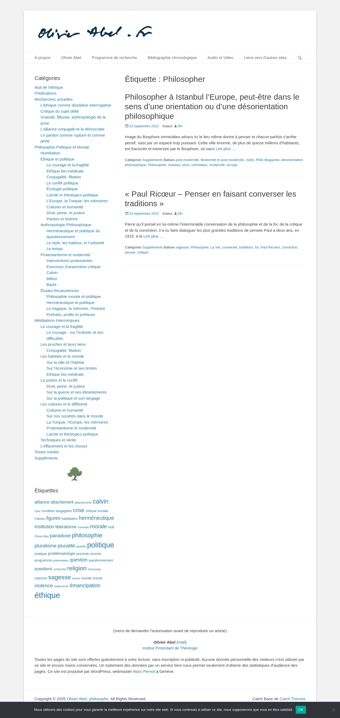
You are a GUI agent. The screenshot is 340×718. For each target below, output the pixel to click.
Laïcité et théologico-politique (72, 195)
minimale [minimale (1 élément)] (83, 527)
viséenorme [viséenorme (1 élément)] (61, 586)
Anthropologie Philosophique (66, 224)
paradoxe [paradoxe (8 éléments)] (60, 535)
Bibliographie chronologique (172, 57)
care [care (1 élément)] (37, 511)
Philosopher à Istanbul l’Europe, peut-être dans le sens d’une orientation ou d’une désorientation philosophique (212, 106)
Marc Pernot (144, 671)
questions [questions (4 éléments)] (43, 569)
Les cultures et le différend (64, 404)
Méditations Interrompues (57, 320)
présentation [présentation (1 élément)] (61, 560)
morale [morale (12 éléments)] (98, 526)
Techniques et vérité (58, 440)
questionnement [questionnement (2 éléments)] (101, 560)
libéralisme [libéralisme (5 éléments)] (65, 526)
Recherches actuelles (54, 99)
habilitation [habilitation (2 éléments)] (69, 519)
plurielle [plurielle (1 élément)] (81, 546)
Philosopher (157, 165)
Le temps (54, 248)
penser (130, 252)
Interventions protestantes (69, 260)
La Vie (215, 247)
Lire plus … (226, 148)
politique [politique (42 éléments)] (100, 545)
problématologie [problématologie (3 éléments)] (61, 553)
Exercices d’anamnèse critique (73, 266)
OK (300, 710)
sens (185, 165)
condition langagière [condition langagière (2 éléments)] (56, 511)
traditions (246, 247)
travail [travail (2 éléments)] (97, 578)
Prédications (46, 93)
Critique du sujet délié (60, 111)
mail (181, 642)
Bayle (51, 284)
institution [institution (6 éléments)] (44, 526)
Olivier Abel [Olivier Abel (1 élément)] (42, 536)
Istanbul (174, 165)
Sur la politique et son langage (73, 398)
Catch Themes (292, 698)
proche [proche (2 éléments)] (96, 554)
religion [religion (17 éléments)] (77, 568)
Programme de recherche (114, 57)
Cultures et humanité (64, 207)
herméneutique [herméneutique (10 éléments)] (96, 518)
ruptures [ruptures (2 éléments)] (41, 578)
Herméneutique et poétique (70, 302)
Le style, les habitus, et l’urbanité (75, 242)
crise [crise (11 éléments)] (78, 510)
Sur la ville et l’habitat (65, 362)
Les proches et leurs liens (63, 344)
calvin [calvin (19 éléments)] (100, 501)
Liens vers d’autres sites (265, 57)
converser (229, 247)
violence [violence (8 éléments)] (44, 585)
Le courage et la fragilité (67, 165)
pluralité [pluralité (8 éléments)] (66, 545)
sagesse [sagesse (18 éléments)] (59, 577)
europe (232, 165)
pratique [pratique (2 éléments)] (41, 554)
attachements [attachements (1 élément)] (83, 502)
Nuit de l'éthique (49, 87)
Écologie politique (62, 189)
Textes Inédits (47, 452)
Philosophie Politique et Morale (62, 147)
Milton (51, 278)
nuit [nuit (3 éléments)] (111, 527)
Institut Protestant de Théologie (169, 648)
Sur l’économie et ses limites (71, 368)
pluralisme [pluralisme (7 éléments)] (46, 545)
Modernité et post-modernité (222, 160)
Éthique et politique (58, 159)
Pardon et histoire (62, 219)
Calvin (52, 272)
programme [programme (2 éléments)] (43, 560)
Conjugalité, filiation (63, 177)
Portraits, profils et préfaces (70, 314)
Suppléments (152, 160)
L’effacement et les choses (64, 446)
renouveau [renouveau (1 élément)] (94, 569)
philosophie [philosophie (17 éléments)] (87, 535)
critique (142, 252)
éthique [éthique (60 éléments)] (47, 595)
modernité (217, 165)
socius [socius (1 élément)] (76, 578)
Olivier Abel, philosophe (87, 698)
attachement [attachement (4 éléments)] (62, 502)
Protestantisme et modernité (66, 254)
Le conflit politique (62, 183)
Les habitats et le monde (62, 356)
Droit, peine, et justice (65, 212)
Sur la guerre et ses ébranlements (76, 392)
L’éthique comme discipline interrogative (76, 105)
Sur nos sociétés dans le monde (74, 416)
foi (257, 247)
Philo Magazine (267, 160)
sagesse (182, 247)
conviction (290, 247)
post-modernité (187, 160)
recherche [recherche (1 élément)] (59, 569)
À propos (42, 57)
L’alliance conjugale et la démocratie (73, 129)
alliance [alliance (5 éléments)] (42, 502)
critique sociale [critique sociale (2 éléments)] (97, 511)
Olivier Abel (71, 57)
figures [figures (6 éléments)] (53, 518)
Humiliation (50, 153)
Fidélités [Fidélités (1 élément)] (40, 518)
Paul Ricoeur (270, 247)
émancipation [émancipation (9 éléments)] (85, 585)
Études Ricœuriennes (60, 290)
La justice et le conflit (59, 380)
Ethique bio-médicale (65, 171)
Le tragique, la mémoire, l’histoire (75, 308)
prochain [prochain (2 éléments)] (83, 554)
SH (180, 126)
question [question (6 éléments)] (78, 560)
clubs (250, 160)
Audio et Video (220, 57)
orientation (199, 165)
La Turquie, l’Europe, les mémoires (77, 422)
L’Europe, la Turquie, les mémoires (77, 200)
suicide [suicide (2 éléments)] (86, 578)
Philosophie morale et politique (73, 296)
